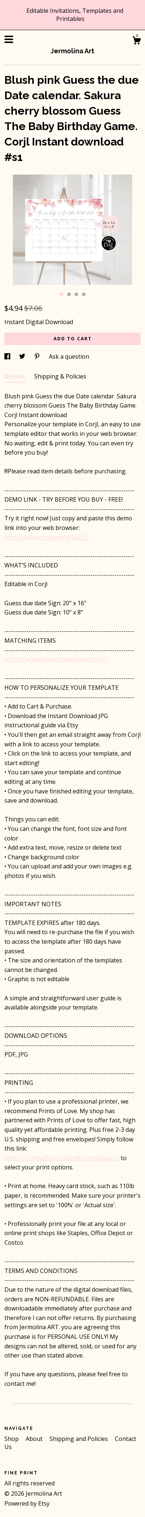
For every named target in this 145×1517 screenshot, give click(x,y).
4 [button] (84, 294)
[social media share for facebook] (8, 356)
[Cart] (137, 41)
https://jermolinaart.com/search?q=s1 (55, 659)
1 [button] (62, 294)
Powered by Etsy (27, 1503)
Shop (12, 1439)
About (35, 1439)
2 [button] (69, 294)
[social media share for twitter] (23, 356)
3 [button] (76, 294)
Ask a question (69, 356)
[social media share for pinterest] (37, 356)
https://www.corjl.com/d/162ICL (47, 537)
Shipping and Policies (79, 1439)
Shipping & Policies (60, 376)
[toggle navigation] (8, 39)
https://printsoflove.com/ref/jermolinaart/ (61, 1158)
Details (15, 376)
